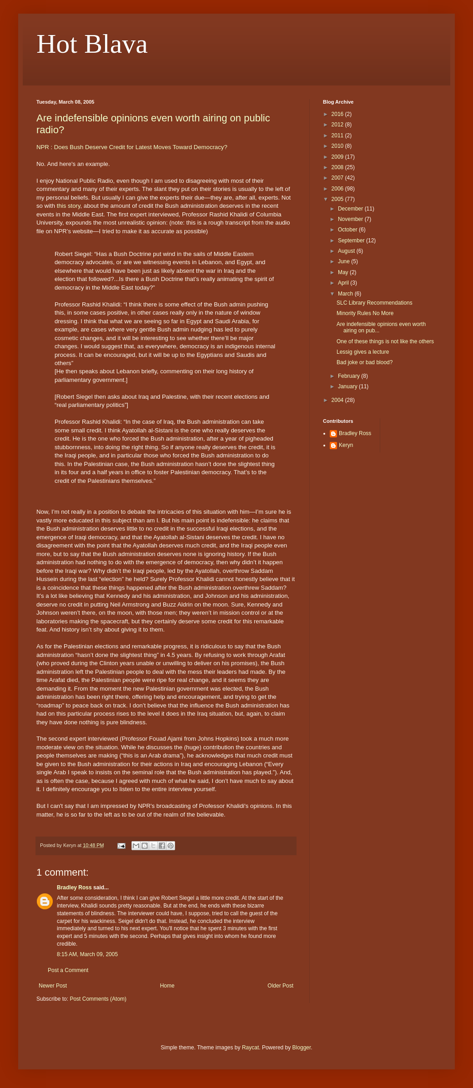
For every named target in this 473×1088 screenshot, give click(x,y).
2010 (338, 146)
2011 (338, 135)
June (344, 261)
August (347, 251)
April (344, 283)
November (351, 219)
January (348, 386)
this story (69, 205)
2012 (338, 124)
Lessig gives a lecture (363, 352)
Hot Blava (92, 44)
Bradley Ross (74, 887)
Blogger (301, 1047)
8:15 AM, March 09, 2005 (87, 954)
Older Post (280, 986)
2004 (338, 400)
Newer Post (53, 986)
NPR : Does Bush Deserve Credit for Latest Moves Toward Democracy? (131, 147)
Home (167, 986)
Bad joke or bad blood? (364, 362)
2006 (338, 189)
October (348, 229)
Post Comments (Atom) (98, 999)
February (349, 376)
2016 (338, 114)
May (344, 272)
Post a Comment (68, 970)
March (346, 294)
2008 (338, 167)
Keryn (346, 445)
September (352, 240)
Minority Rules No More (365, 313)
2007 (338, 178)
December (351, 209)
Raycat (250, 1047)
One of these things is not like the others (385, 341)
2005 (338, 199)
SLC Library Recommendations (375, 303)
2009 (338, 157)
